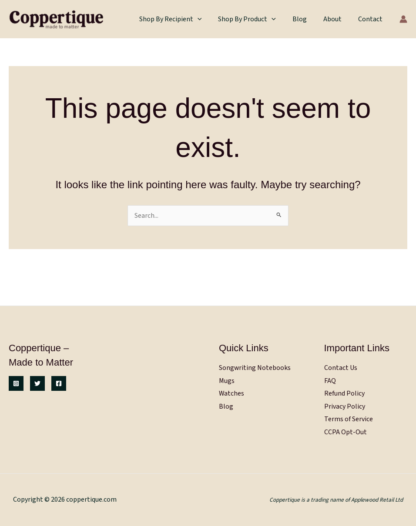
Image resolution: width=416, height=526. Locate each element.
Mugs (227, 380)
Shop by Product (256, 19)
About (336, 19)
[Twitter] (37, 383)
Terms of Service (348, 419)
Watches (232, 393)
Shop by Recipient (182, 19)
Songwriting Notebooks (255, 367)
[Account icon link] (403, 19)
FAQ (330, 380)
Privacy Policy (344, 406)
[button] (209, 19)
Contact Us (340, 367)
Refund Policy (344, 393)
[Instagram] (16, 383)
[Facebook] (58, 383)
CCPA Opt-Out (345, 431)
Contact (371, 19)
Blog (306, 19)
